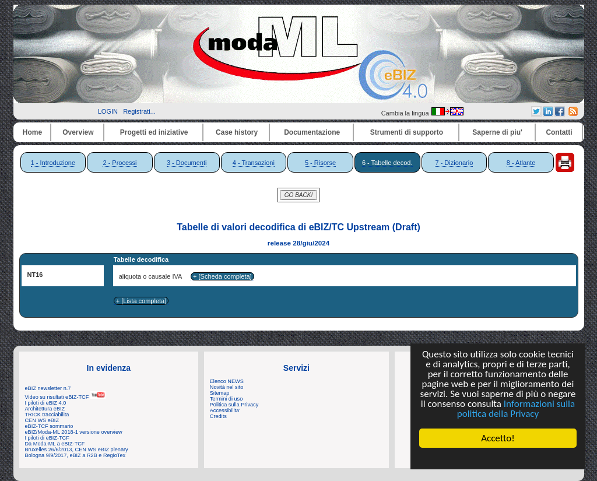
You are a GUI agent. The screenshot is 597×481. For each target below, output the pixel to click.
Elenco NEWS (227, 381)
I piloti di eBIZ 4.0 (45, 403)
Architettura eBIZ (45, 409)
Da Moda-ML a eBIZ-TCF (55, 444)
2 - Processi (119, 162)
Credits (218, 416)
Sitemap (220, 393)
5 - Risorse (320, 162)
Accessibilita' (225, 410)
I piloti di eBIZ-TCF (47, 438)
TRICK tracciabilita (47, 414)
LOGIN (108, 111)
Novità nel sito (227, 387)
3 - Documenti (186, 162)
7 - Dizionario (454, 162)
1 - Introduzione (53, 162)
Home (32, 132)
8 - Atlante (521, 162)
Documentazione (312, 132)
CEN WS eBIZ (42, 420)
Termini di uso (226, 399)
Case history (237, 132)
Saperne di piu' (497, 132)
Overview (77, 132)
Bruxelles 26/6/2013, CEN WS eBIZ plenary (76, 449)
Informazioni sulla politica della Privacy (516, 409)
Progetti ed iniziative (154, 132)
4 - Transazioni (254, 162)
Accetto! (498, 438)
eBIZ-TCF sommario (49, 426)
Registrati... (139, 111)
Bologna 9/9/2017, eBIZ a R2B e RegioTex (75, 455)
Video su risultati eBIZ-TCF (65, 397)
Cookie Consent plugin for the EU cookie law (498, 458)
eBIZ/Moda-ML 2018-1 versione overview (73, 432)
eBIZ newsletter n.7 (48, 388)
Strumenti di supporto (406, 132)
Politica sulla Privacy (234, 405)
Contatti (559, 132)
